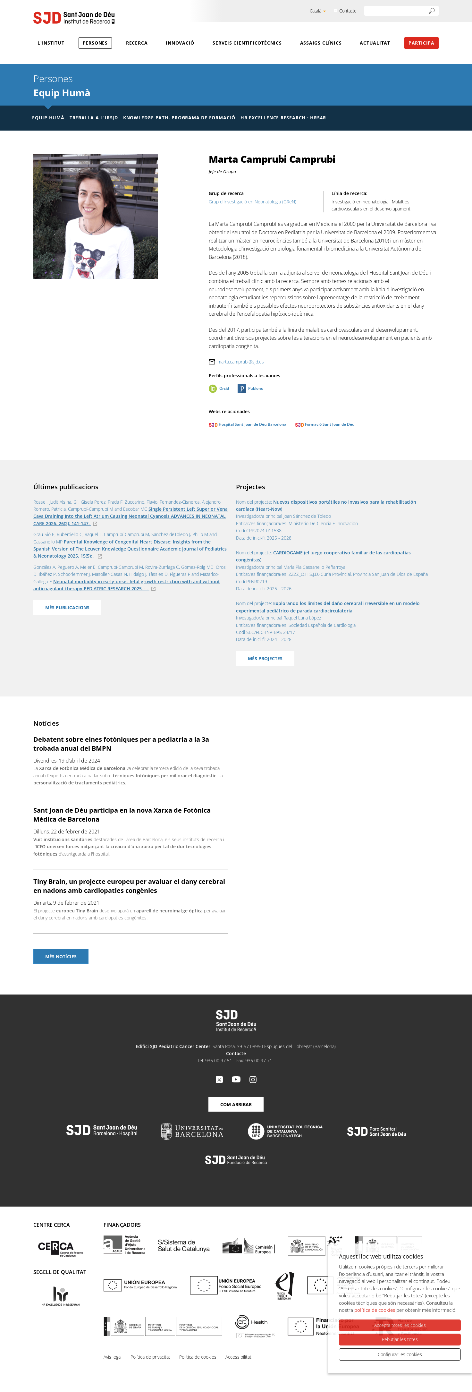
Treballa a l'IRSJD (94, 118)
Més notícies (61, 956)
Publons (255, 388)
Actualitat (375, 43)
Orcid (224, 388)
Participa (421, 43)
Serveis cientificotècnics (247, 43)
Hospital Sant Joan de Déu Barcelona (247, 424)
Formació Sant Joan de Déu (325, 424)
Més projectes (265, 658)
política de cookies (374, 1310)
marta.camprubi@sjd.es (240, 362)
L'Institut (51, 43)
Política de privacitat (150, 1357)
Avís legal (113, 1357)
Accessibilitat (238, 1357)
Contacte (348, 11)
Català (315, 11)
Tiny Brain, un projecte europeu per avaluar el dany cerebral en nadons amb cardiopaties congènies (129, 886)
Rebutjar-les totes (400, 1339)
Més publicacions (67, 607)
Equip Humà (61, 92)
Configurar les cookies (400, 1354)
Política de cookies (197, 1357)
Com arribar (236, 1104)
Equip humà (48, 118)
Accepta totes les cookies (400, 1325)
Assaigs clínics (321, 43)
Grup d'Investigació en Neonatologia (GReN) (252, 202)
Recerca (137, 43)
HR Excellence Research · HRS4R (283, 118)
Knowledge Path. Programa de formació (179, 118)
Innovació (180, 43)
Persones (95, 43)
